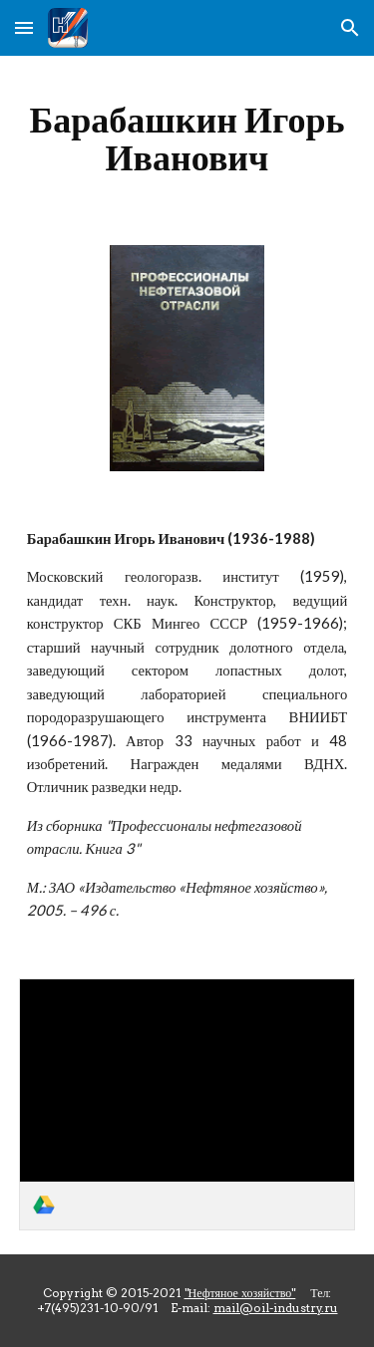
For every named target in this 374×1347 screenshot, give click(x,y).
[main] (187, 138)
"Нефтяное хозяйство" (240, 1292)
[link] (187, 1104)
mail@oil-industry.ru (275, 1307)
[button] (24, 27)
